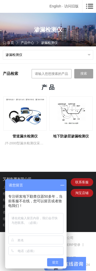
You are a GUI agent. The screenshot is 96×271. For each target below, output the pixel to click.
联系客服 (82, 182)
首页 (8, 43)
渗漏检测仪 (49, 43)
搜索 (83, 73)
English (55, 6)
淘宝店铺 (82, 193)
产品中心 (27, 43)
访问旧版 (71, 6)
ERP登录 (73, 245)
